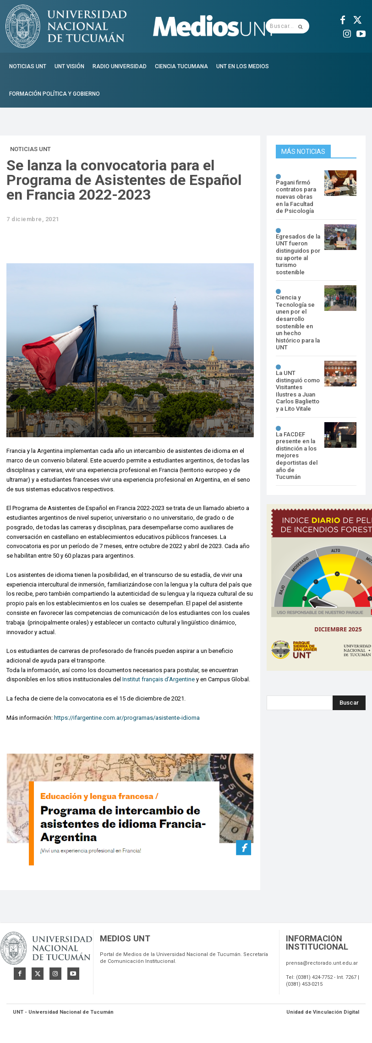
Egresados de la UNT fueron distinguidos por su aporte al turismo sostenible (298, 254)
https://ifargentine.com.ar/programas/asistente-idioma (127, 717)
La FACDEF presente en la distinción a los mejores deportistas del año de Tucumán (296, 456)
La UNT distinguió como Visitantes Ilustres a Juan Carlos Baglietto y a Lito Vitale (298, 390)
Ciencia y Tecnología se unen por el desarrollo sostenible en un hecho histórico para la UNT (298, 322)
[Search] (349, 702)
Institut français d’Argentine (158, 679)
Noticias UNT (30, 149)
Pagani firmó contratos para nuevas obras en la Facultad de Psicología (296, 196)
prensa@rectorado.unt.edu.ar (322, 964)
